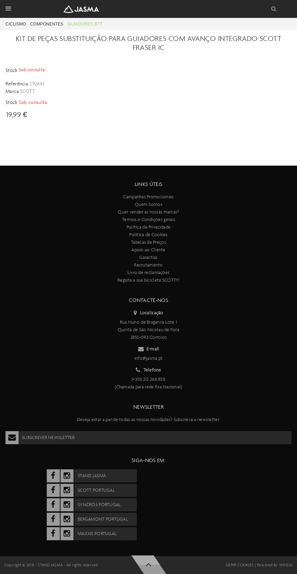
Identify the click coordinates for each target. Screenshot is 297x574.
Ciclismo (16, 24)
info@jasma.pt (148, 358)
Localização (148, 313)
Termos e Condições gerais (148, 219)
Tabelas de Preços (148, 242)
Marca (12, 91)
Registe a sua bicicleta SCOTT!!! (148, 280)
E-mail (148, 349)
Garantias (148, 257)
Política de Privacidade (148, 227)
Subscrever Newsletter (40, 437)
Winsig (286, 565)
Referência (17, 84)
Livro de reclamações (149, 272)
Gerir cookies (240, 565)
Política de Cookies (148, 235)
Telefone (148, 370)
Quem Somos (148, 204)
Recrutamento (148, 265)
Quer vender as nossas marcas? (148, 212)
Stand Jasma (50, 565)
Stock (12, 70)
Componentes (47, 24)
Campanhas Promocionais (148, 197)
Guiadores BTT (85, 24)
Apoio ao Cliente (148, 250)
